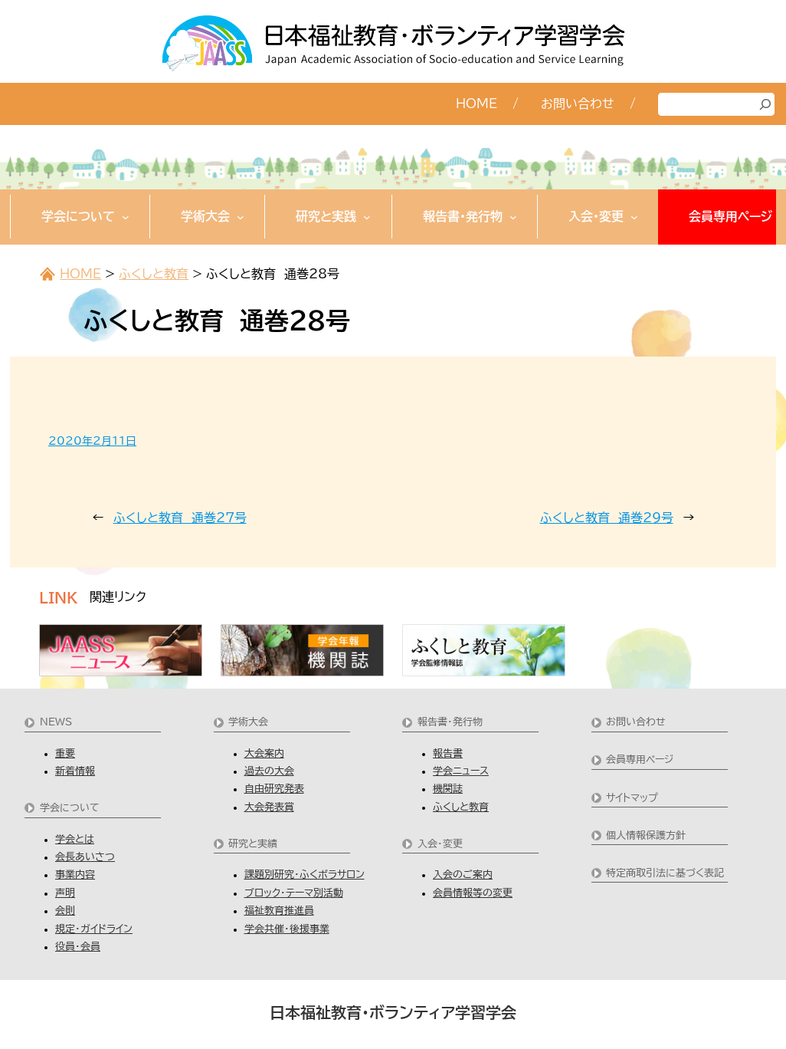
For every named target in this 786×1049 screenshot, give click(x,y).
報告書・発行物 (450, 722)
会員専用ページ (639, 760)
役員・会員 (77, 947)
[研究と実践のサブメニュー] (367, 217)
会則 (65, 911)
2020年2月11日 (92, 441)
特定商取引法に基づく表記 (665, 873)
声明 (65, 893)
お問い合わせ (636, 722)
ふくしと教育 (153, 274)
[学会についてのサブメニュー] (125, 217)
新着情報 (75, 771)
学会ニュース (461, 771)
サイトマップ (632, 798)
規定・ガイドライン (94, 929)
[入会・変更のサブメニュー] (634, 217)
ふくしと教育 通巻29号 (606, 517)
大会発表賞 (269, 807)
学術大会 (248, 722)
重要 (65, 753)
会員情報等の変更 (473, 893)
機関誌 (448, 789)
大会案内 (264, 753)
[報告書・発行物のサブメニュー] (513, 217)
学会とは (74, 839)
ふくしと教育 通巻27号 (180, 517)
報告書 (448, 753)
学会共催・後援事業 (286, 929)
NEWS (56, 722)
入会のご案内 (463, 875)
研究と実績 (252, 844)
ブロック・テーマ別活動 (293, 893)
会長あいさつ (85, 857)
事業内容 (75, 875)
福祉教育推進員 (279, 911)
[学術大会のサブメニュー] (240, 217)
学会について (70, 808)
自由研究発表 (274, 789)
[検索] (765, 104)
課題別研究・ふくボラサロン (304, 875)
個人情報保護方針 (646, 835)
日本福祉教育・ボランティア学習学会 (393, 1012)
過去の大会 (269, 771)
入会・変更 (440, 844)
